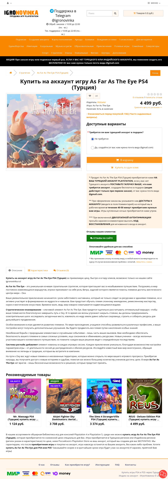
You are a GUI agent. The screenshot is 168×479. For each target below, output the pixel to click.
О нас (42, 464)
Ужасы (68, 52)
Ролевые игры (121, 46)
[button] (163, 474)
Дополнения (119, 52)
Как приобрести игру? (77, 464)
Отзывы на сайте (101, 238)
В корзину (124, 160)
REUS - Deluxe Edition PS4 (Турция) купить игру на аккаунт (144, 418)
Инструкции (102, 464)
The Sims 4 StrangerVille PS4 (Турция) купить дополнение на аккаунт (104, 418)
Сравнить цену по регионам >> (148, 107)
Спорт (45, 52)
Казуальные (46, 46)
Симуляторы (152, 46)
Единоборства (16, 46)
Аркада (78, 39)
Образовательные (84, 46)
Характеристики (38, 270)
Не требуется (100, 139)
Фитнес (95, 52)
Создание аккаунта (39, 39)
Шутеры (105, 52)
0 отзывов (138, 97)
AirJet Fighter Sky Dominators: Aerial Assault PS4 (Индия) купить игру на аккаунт (63, 418)
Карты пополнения (62, 39)
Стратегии (56, 52)
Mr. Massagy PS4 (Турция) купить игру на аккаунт (23, 418)
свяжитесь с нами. (144, 262)
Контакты (130, 464)
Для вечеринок (144, 39)
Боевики (89, 39)
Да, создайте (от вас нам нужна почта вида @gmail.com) (122, 147)
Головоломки (126, 39)
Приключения (104, 46)
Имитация (32, 46)
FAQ (117, 464)
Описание (15, 270)
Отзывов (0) (61, 270)
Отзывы (54, 464)
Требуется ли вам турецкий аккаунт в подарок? (116, 132)
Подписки (21, 39)
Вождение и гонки (106, 39)
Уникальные (81, 52)
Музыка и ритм (63, 46)
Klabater (102, 102)
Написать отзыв (153, 97)
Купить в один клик (124, 167)
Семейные (137, 46)
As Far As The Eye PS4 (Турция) (52, 72)
